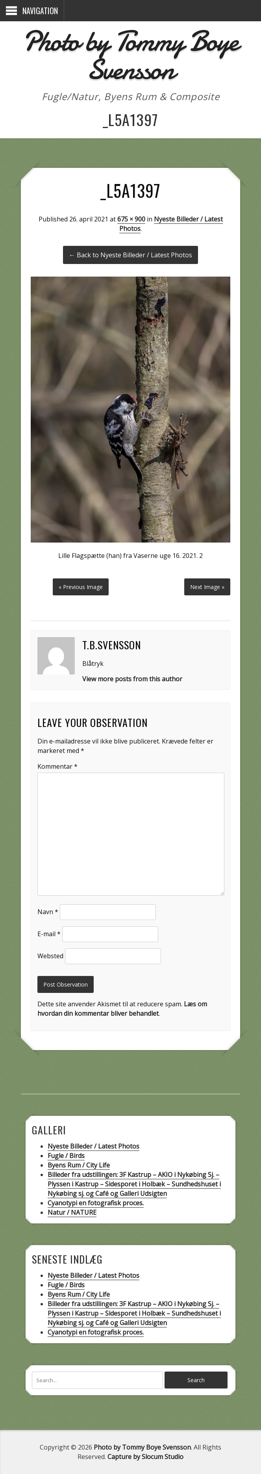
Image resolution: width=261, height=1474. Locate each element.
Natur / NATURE (72, 1212)
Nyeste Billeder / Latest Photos (93, 1146)
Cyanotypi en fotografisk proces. (96, 1203)
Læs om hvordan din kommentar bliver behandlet (122, 1009)
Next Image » (207, 587)
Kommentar (57, 766)
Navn (47, 911)
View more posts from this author (132, 679)
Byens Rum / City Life (79, 1165)
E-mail (49, 933)
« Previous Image (81, 587)
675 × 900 (131, 219)
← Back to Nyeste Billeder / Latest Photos (130, 255)
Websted (50, 956)
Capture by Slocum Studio (145, 1456)
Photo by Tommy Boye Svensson (130, 55)
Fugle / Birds (66, 1155)
